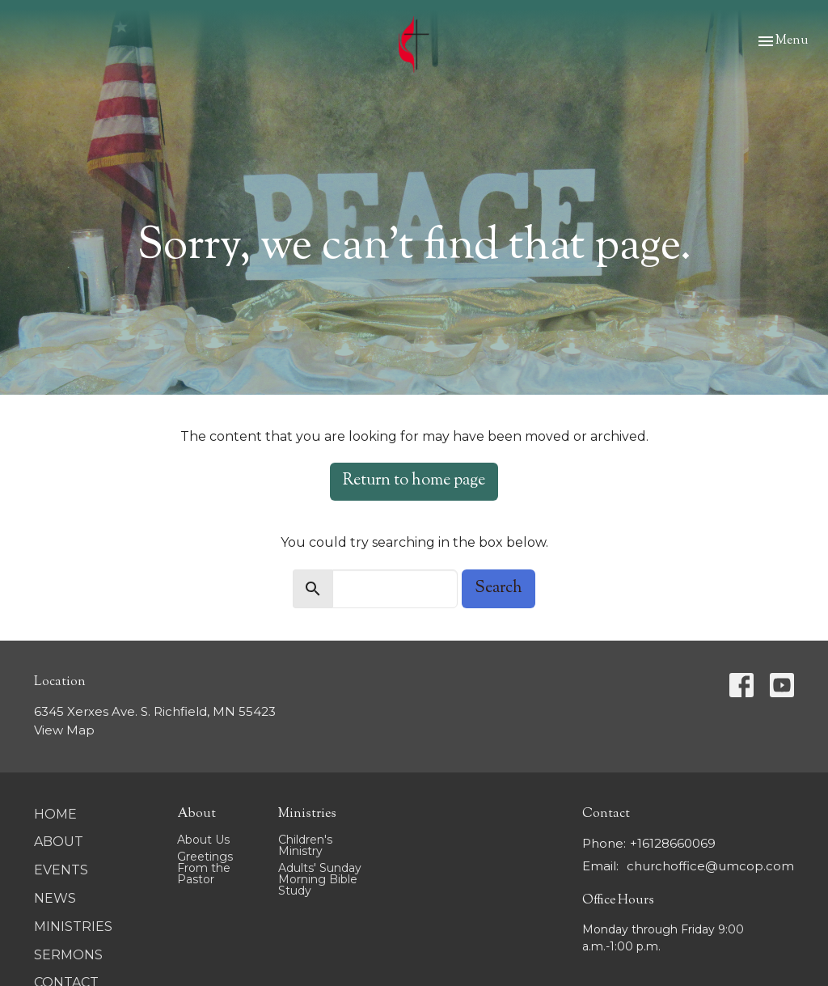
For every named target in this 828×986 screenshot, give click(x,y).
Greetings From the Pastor (205, 868)
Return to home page (414, 481)
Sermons (68, 955)
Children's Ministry (305, 845)
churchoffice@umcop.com (710, 866)
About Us (203, 839)
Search (498, 588)
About (58, 841)
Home (55, 814)
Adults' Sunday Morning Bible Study (319, 879)
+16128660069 (673, 843)
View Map (64, 730)
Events (61, 870)
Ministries (73, 926)
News (55, 898)
